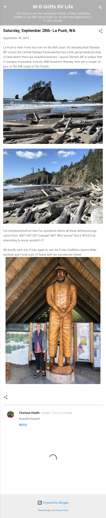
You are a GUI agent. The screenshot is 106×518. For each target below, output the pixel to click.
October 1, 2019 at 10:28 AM (56, 412)
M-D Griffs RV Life (53, 7)
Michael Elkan (61, 510)
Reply (23, 425)
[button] (100, 32)
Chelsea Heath (29, 413)
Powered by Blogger (53, 503)
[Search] (100, 8)
